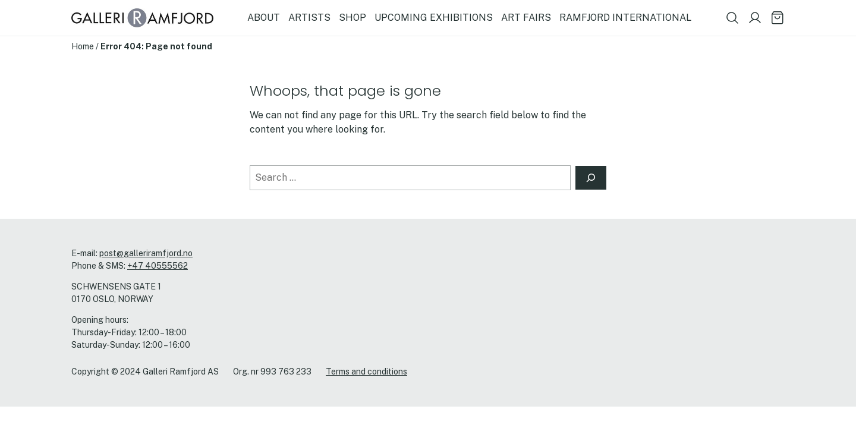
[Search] (590, 178)
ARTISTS (309, 17)
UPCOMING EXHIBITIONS (433, 17)
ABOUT (263, 17)
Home (82, 46)
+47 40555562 (157, 265)
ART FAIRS (526, 17)
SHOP (352, 17)
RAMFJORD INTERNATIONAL (625, 17)
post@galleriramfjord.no (146, 253)
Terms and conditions (366, 371)
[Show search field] (732, 17)
